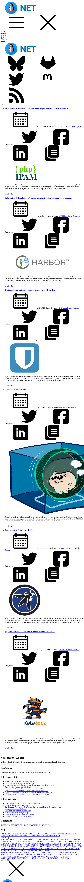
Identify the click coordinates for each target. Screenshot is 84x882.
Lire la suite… (10, 194)
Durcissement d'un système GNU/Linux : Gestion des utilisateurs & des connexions (33, 807)
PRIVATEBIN (53, 852)
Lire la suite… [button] (5, 764)
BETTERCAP (36, 839)
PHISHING (27, 852)
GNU (4, 834)
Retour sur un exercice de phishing (16, 812)
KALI (31, 847)
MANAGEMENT (38, 849)
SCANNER (20, 854)
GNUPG (21, 845)
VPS (67, 856)
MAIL (28, 849)
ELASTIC (36, 843)
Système (3, 35)
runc (65, 408)
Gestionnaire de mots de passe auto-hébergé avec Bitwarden (30, 290)
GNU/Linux (63, 126)
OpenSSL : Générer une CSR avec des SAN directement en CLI (26, 791)
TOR (3, 856)
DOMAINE (77, 841)
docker (61, 408)
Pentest (73, 548)
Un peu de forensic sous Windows (16, 805)
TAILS (76, 854)
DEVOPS (60, 841)
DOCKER (5, 836)
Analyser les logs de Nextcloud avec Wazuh (19, 781)
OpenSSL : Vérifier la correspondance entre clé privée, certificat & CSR (29, 792)
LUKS (18, 849)
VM (39, 856)
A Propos (4, 39)
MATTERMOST (50, 849)
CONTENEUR (77, 839)
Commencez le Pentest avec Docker (19, 530)
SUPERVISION (58, 854)
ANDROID (5, 839)
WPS (58, 858)
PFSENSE (27, 836)
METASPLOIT (63, 849)
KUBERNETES (59, 847)
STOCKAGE (47, 854)
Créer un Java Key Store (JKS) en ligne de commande (23, 803)
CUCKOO (25, 841)
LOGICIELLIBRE (28, 825)
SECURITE (16, 825)
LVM (23, 849)
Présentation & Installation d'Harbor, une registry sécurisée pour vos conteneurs (38, 198)
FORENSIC (62, 843)
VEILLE (8, 856)
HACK (28, 845)
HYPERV (56, 845)
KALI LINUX (39, 847)
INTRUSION (69, 845)
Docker (70, 126)
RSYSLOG (5, 854)
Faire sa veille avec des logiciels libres (18, 787)
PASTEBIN (58, 850)
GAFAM (71, 843)
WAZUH (33, 858)
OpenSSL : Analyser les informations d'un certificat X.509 (24, 789)
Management (77, 126)
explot (70, 408)
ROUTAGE (72, 852)
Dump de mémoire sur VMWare (15, 809)
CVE (57, 836)
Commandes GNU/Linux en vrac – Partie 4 (19, 814)
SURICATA (69, 854)
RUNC (12, 854)
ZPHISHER (65, 858)
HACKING (35, 845)
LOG (80, 847)
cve (73, 408)
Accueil (3, 31)
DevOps (75, 650)
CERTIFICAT (71, 834)
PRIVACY (44, 852)
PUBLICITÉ (63, 852)
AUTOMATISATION (23, 839)
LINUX (53, 834)
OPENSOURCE (24, 850)
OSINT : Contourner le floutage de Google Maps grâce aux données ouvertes (30, 785)
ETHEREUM (45, 843)
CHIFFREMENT (16, 836)
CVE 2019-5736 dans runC (16, 389)
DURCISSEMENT (25, 843)
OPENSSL (61, 834)
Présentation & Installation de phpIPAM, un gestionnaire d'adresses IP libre (36, 108)
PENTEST (66, 850)
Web (77, 548)
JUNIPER (18, 847)
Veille (3, 41)
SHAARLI (29, 854)
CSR (52, 836)
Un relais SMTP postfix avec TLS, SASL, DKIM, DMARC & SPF (27, 794)
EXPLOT (54, 843)
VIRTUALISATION (29, 856)
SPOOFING (37, 854)
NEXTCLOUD (74, 849)
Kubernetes (69, 650)
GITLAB (78, 843)
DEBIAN (37, 841)
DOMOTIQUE (6, 843)
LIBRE (68, 847)
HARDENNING (46, 845)
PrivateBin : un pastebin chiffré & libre (18, 811)
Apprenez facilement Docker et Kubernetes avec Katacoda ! (30, 632)
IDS (62, 845)
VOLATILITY (55, 856)
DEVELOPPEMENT (49, 841)
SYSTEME (6, 825)
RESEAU (40, 825)
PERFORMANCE (7, 852)
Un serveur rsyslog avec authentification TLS (20, 783)
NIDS (7, 850)
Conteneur (76, 216)
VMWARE (45, 856)
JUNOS (25, 847)
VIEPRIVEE (17, 856)
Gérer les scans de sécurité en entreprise (18, 816)
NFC (3, 850)
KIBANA (49, 847)
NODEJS (14, 850)
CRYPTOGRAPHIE (27, 834)
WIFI (44, 858)
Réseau (3, 33)
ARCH (12, 839)
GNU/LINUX (13, 834)
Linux (69, 548)
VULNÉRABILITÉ (22, 858)
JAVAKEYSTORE (8, 847)
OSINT (50, 850)
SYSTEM (48, 825)
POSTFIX (36, 852)
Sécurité (3, 37)
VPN (63, 856)
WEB (39, 858)
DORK (15, 843)
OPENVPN (35, 836)
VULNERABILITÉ (8, 858)
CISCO (68, 839)
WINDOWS (45, 836)
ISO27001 (78, 845)
